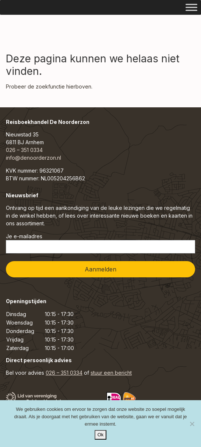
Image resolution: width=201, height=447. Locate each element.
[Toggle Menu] (191, 7)
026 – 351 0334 (24, 150)
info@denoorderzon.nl (33, 158)
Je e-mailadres (100, 243)
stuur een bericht (111, 373)
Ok (101, 434)
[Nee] (191, 423)
